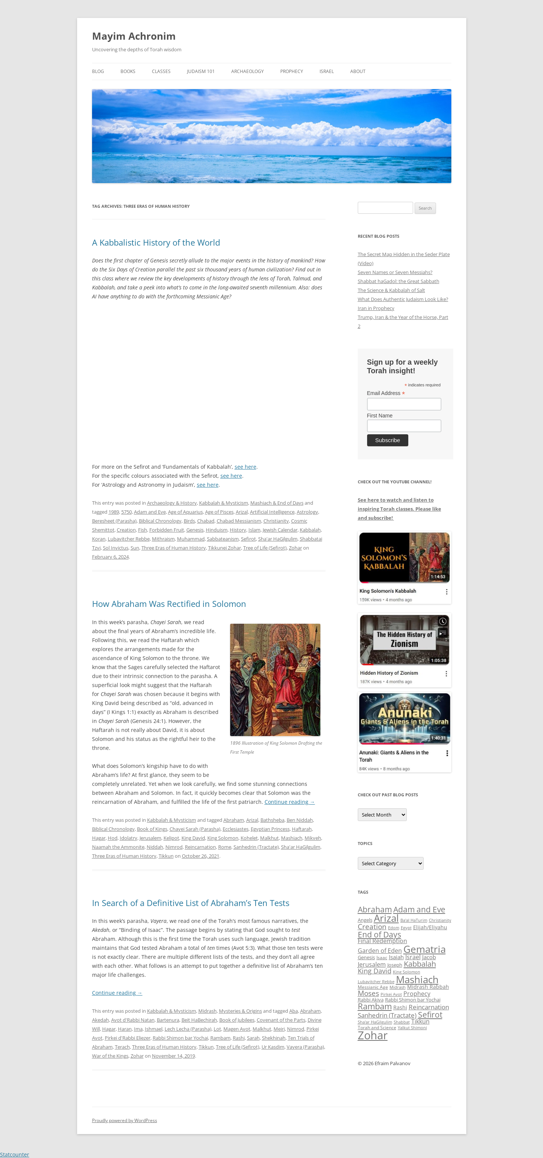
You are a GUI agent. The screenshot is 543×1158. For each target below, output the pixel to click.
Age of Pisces (219, 511)
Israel (327, 71)
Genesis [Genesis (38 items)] (366, 957)
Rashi (239, 1037)
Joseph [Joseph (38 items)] (394, 964)
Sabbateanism (223, 538)
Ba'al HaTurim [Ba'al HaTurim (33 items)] (413, 920)
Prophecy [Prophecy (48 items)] (416, 994)
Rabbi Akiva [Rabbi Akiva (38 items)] (371, 999)
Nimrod (174, 847)
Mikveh (313, 838)
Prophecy (291, 71)
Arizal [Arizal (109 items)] (386, 918)
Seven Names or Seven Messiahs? (395, 272)
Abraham (233, 820)
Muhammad (191, 538)
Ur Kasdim (273, 1046)
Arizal (242, 511)
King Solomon (222, 838)
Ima (138, 1028)
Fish (142, 529)
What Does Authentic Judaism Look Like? (403, 299)
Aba (293, 1010)
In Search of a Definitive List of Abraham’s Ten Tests (190, 902)
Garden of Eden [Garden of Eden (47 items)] (380, 950)
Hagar (99, 838)
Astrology (307, 511)
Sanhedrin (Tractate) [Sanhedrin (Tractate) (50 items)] (387, 1015)
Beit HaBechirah (199, 1019)
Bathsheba (272, 820)
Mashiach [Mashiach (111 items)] (417, 979)
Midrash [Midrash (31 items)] (398, 987)
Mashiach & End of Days (276, 502)
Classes (161, 71)
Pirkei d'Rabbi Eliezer (127, 1037)
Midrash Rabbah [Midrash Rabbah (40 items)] (428, 986)
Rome (224, 847)
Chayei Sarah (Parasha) (195, 829)
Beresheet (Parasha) (114, 520)
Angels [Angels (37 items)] (365, 920)
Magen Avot (236, 1028)
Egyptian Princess (270, 829)
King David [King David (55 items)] (374, 970)
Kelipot (171, 838)
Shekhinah (274, 1037)
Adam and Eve (150, 511)
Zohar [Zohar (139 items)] (373, 1035)
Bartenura (168, 1019)
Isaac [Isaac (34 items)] (381, 957)
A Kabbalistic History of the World (156, 242)
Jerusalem (150, 838)
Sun (135, 547)
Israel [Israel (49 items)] (413, 957)
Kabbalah (310, 529)
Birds (189, 520)
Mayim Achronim (134, 36)
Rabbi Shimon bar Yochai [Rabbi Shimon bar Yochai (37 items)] (412, 999)
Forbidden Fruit (166, 529)
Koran (99, 538)
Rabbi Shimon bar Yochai (180, 1037)
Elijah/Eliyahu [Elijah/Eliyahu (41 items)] (430, 927)
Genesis (195, 529)
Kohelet (249, 838)
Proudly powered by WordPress (124, 1120)
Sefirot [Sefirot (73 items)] (430, 1014)
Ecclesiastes (235, 829)
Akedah (100, 1019)
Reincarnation (200, 847)
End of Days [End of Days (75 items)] (379, 934)
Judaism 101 (201, 71)
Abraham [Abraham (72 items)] (375, 909)
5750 (126, 511)
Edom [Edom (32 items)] (393, 927)
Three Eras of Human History (173, 547)
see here (245, 466)
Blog (98, 71)
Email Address (386, 393)
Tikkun (166, 855)
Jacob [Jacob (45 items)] (429, 957)
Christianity (276, 520)
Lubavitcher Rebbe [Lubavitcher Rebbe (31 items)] (376, 981)
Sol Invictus (115, 547)
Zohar (295, 547)
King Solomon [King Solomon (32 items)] (406, 972)
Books (128, 71)
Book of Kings (152, 829)
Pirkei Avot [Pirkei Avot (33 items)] (391, 994)
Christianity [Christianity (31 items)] (440, 920)
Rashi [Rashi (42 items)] (400, 1007)
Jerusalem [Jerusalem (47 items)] (372, 964)
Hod (113, 838)
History (238, 529)
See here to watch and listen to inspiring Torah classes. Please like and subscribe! (399, 508)
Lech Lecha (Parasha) (188, 1028)
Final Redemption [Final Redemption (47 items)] (382, 941)
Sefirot (248, 538)
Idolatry (128, 838)
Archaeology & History (172, 502)
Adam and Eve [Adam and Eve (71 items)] (419, 909)
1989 (114, 511)
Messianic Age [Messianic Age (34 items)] (373, 987)
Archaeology (247, 71)
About (358, 71)
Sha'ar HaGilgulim (278, 538)
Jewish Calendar (280, 529)
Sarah (253, 1037)
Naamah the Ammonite (118, 847)
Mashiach (291, 838)
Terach (122, 1046)
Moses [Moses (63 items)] (368, 993)
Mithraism (163, 538)
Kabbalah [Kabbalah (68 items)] (420, 963)
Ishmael (153, 1028)
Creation (126, 529)
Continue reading (290, 801)
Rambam (220, 1037)
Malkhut (269, 838)
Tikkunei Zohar (224, 547)
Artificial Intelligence (272, 511)
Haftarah (302, 829)
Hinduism (217, 529)
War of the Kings (110, 1055)
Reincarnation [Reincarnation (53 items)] (429, 1007)
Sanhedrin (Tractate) (256, 847)
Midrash (207, 1010)
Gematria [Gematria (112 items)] (424, 949)
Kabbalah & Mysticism (223, 502)
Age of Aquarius (185, 511)
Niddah (155, 847)
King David (193, 838)
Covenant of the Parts (281, 1019)
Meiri (279, 1028)
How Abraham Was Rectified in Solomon (169, 603)
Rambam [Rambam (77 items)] (375, 1006)
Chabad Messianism (239, 520)
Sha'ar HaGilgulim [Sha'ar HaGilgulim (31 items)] (375, 1022)
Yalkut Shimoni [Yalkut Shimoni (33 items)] (412, 1027)
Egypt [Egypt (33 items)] (406, 927)
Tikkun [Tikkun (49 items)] (420, 1021)
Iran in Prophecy (376, 308)
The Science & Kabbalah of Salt (391, 290)
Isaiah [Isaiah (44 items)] (396, 957)
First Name (380, 416)
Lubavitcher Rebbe (129, 538)
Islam (254, 529)
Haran (125, 1028)
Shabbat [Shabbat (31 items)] (402, 1022)
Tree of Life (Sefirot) (265, 547)
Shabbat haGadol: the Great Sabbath (398, 281)
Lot (217, 1028)
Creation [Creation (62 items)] (372, 926)
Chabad (205, 520)
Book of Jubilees (236, 1019)
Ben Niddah (300, 820)
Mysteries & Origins (240, 1010)
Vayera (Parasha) (305, 1046)
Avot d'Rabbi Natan (133, 1019)
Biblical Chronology (160, 520)
